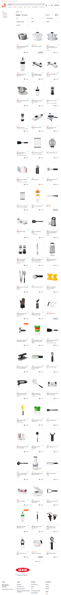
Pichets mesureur (51, 313)
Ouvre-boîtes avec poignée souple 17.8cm (36, 314)
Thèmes (29, 7)
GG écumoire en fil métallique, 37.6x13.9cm (36, 394)
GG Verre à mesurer (36, 553)
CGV (32, 588)
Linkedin (47, 584)
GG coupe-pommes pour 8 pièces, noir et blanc (52, 394)
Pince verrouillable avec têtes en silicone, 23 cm (37, 260)
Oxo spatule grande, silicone (36, 232)
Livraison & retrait (20, 586)
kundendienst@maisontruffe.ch (7, 589)
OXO (3, 11)
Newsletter (19, 584)
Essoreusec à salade (36, 46)
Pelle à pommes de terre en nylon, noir (52, 502)
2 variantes (40, 52)
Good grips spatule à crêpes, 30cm (21, 421)
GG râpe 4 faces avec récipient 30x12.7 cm (52, 260)
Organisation (5, 16)
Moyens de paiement (21, 588)
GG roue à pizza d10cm (37, 287)
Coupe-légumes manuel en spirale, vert (37, 421)
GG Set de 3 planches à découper (22, 180)
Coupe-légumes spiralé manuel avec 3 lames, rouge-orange (37, 341)
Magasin (10, 1)
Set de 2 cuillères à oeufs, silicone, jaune (51, 287)
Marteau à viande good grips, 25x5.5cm (52, 180)
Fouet (49, 206)
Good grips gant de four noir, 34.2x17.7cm (22, 314)
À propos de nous (34, 584)
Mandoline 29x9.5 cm (37, 127)
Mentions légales (34, 592)
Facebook (47, 588)
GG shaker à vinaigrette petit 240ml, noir (37, 101)
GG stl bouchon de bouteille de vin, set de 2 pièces (51, 527)
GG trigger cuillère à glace (51, 554)
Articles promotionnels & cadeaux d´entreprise (23, 591)
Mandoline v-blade (21, 231)
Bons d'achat (41, 7)
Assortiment (10, 7)
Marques (15, 7)
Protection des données (35, 590)
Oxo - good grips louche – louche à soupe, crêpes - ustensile (22, 474)
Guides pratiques (35, 7)
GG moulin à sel (20, 127)
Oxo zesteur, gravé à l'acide (51, 474)
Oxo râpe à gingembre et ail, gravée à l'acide (37, 367)
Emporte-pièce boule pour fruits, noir (36, 527)
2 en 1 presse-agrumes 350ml (37, 206)
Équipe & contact (14, 1)
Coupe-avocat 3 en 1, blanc (22, 554)
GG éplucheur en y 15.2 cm (52, 447)
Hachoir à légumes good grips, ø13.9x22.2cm (37, 474)
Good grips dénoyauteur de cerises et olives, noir (22, 394)
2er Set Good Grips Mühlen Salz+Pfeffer (21, 260)
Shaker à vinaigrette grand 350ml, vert (21, 527)
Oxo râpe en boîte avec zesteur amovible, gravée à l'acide (52, 232)
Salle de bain (5, 14)
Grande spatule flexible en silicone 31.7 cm (52, 341)
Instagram (47, 586)
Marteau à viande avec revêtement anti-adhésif (22, 341)
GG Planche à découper (37, 152)
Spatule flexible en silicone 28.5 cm (21, 153)
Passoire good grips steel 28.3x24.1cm (22, 101)
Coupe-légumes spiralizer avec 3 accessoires (22, 447)
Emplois (32, 586)
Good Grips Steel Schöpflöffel (36, 447)
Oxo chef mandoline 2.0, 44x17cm (52, 75)
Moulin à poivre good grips (51, 101)
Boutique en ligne (5, 1)
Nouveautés (20, 7)
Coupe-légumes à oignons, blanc (36, 502)
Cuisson (4, 15)
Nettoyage (5, 17)
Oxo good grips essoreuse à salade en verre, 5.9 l (52, 47)
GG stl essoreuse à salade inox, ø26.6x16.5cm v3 (22, 47)
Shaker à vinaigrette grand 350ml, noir (21, 75)
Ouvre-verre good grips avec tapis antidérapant (22, 367)
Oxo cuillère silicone (51, 420)
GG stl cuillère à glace (52, 366)
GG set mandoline (21, 501)
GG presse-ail (35, 179)
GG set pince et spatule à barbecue (22, 287)
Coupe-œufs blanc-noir (52, 152)
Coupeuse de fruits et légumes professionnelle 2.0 (37, 75)
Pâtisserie (5, 12)
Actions (25, 7)
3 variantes (55, 318)
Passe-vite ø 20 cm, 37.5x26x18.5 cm (51, 128)
